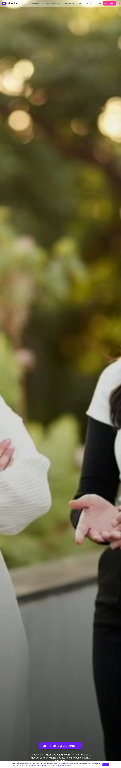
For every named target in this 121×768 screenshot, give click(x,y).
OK (106, 765)
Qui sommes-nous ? (86, 3)
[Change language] (119, 3)
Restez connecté (36, 3)
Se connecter (109, 3)
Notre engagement (54, 3)
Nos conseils (69, 3)
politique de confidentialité (35, 765)
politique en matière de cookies (60, 765)
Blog (99, 3)
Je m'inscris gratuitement (60, 746)
